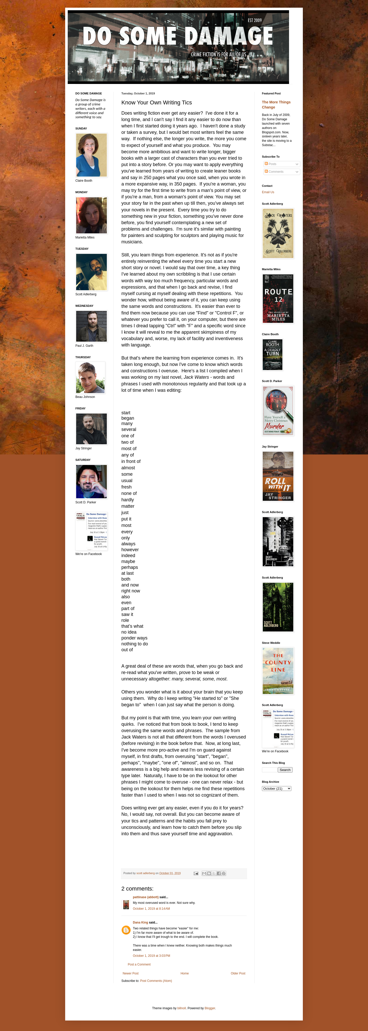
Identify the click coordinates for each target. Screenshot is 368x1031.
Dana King (140, 922)
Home (185, 973)
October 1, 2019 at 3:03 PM (151, 956)
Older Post (238, 973)
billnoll (181, 1008)
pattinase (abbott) (146, 897)
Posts (270, 164)
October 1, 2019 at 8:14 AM (151, 908)
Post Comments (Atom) (156, 981)
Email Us (268, 192)
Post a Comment (139, 964)
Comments (274, 171)
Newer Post (131, 973)
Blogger (210, 1008)
